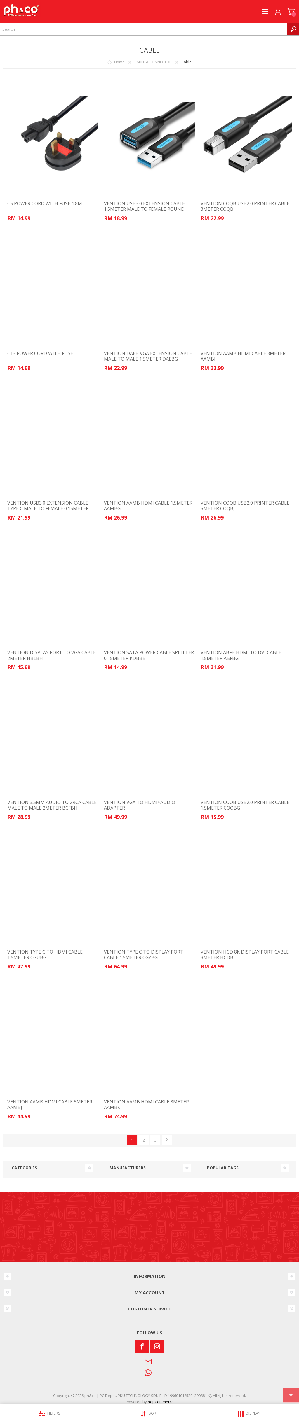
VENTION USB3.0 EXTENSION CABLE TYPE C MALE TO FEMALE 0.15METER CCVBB (48, 508)
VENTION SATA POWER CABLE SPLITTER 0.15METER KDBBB (149, 655)
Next (167, 1140)
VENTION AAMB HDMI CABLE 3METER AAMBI (243, 356)
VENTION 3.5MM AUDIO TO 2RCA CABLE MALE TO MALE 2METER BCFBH (52, 805)
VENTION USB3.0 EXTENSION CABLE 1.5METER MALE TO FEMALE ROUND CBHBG (144, 209)
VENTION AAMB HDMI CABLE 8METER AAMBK (146, 1104)
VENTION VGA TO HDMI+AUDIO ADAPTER (139, 805)
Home (119, 61)
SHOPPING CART (291, 11)
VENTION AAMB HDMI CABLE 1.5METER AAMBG (148, 505)
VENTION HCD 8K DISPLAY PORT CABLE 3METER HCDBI (245, 954)
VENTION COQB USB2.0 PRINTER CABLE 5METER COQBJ (245, 505)
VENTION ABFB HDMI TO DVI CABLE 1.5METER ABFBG (241, 655)
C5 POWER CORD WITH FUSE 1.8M (44, 203)
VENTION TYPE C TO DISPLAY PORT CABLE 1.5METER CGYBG (143, 954)
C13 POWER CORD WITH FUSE (40, 353)
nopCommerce (161, 1401)
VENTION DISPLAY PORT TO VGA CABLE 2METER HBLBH (51, 655)
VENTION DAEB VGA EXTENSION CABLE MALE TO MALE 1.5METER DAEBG (148, 356)
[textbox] (143, 29)
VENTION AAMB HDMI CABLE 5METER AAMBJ (49, 1104)
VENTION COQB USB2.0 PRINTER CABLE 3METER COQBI (245, 206)
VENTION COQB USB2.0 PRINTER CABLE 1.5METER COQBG (245, 805)
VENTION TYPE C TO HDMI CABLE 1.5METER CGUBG (45, 954)
